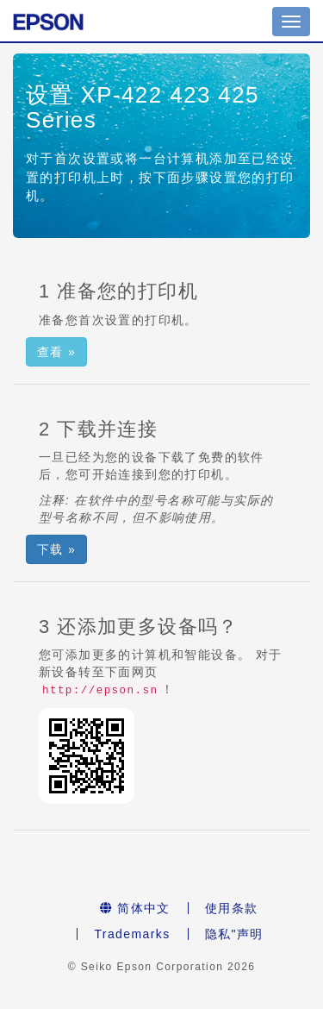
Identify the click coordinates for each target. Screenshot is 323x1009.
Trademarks (132, 934)
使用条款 (231, 908)
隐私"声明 (234, 934)
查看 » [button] (56, 352)
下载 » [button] (56, 549)
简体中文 (135, 908)
